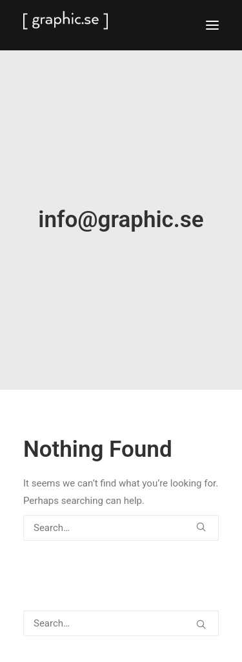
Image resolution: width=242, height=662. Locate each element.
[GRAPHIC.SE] (121, 25)
